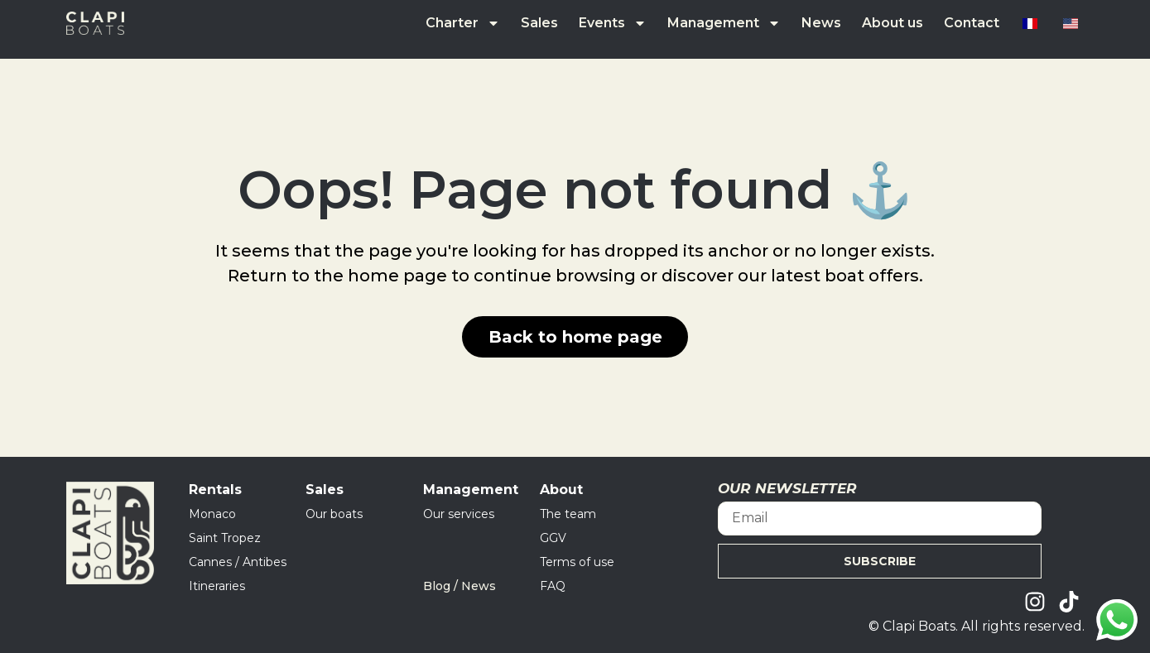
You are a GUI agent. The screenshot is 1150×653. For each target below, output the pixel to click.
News (821, 23)
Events (613, 23)
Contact (971, 23)
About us (892, 23)
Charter (463, 23)
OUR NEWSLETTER (787, 489)
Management (724, 23)
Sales (539, 23)
